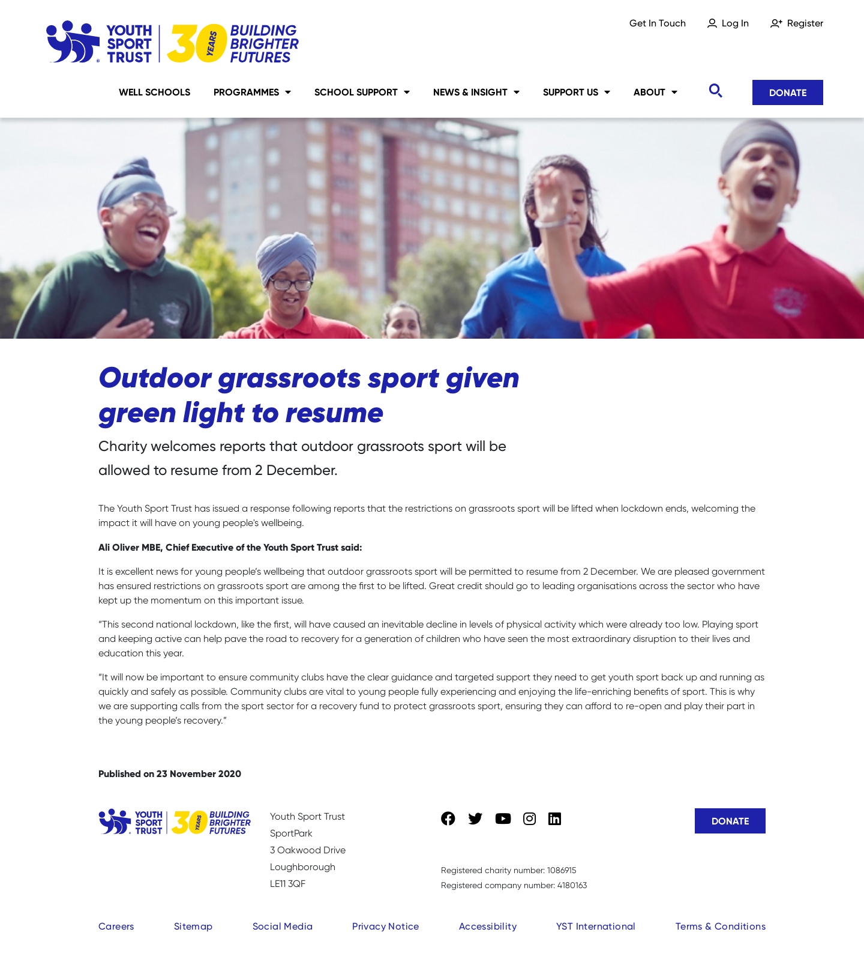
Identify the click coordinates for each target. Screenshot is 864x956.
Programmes (252, 92)
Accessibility (488, 926)
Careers (116, 926)
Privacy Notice (385, 926)
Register (805, 23)
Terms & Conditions (721, 926)
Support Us (576, 92)
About (655, 92)
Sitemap (193, 926)
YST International (596, 926)
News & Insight (476, 92)
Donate (787, 92)
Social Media (283, 926)
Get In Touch (657, 23)
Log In (735, 23)
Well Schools (154, 92)
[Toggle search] (715, 91)
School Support (362, 92)
